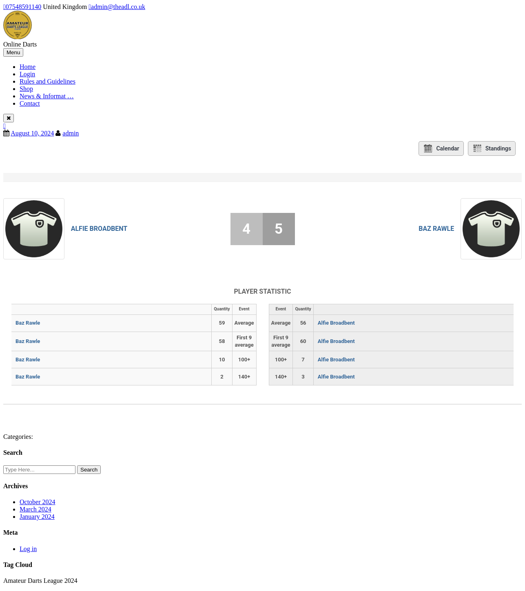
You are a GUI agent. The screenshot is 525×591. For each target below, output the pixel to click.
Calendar (441, 148)
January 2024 (37, 516)
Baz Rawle (436, 228)
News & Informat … (47, 96)
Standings (491, 148)
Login (27, 74)
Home (27, 66)
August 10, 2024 (32, 133)
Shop (26, 88)
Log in (28, 548)
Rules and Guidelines (47, 81)
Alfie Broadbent (99, 228)
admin (70, 133)
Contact (30, 103)
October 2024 (37, 501)
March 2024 (35, 509)
